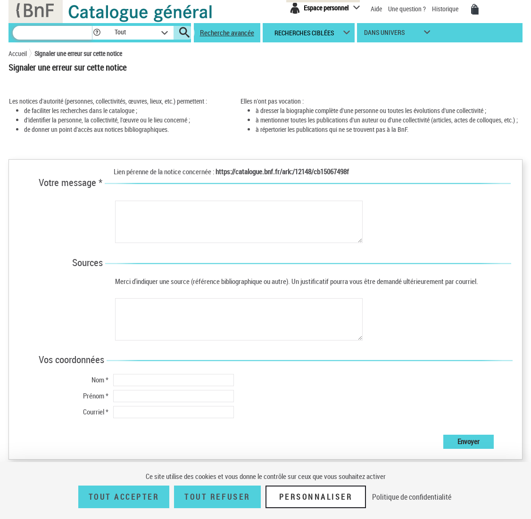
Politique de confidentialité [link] (411, 497)
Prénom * (95, 395)
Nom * (99, 379)
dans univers (384, 34)
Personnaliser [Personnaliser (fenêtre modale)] (316, 497)
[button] (96, 33)
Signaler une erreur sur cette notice (78, 53)
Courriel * (95, 411)
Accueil (17, 53)
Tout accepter (124, 497)
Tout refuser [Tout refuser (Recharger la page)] (217, 497)
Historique (446, 8)
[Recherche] (52, 33)
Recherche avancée (227, 32)
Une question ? (407, 8)
